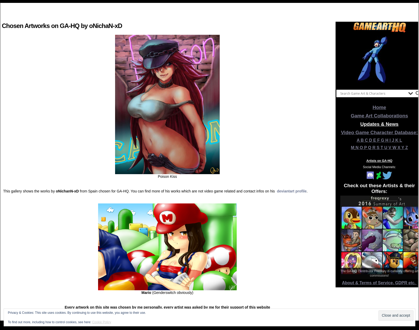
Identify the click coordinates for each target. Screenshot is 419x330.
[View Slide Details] (379, 59)
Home (379, 107)
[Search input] (373, 93)
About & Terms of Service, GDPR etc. (379, 283)
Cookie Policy (101, 322)
